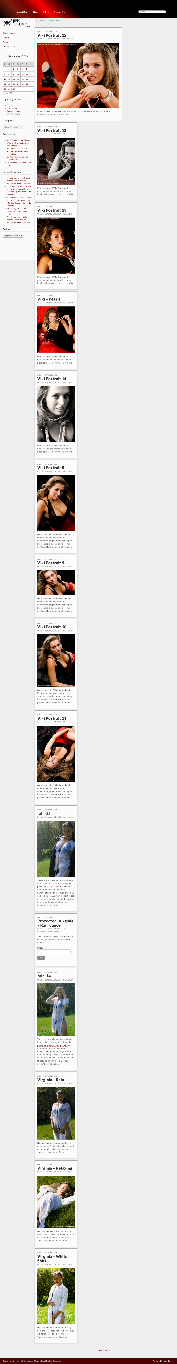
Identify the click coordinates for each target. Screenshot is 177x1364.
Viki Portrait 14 (51, 378)
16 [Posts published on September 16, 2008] (14, 79)
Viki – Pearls (49, 299)
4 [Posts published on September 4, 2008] (22, 69)
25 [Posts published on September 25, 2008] (23, 84)
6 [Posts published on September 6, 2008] (31, 69)
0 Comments (68, 39)
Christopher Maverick (32, 1361)
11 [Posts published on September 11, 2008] (23, 74)
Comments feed (13, 111)
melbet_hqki (12, 178)
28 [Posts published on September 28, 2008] (5, 89)
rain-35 (44, 813)
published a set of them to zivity (52, 887)
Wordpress (169, 1361)
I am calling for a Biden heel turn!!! (17, 211)
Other (45, 12)
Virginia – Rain (50, 1079)
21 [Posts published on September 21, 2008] (5, 84)
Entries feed (12, 108)
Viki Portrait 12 (51, 130)
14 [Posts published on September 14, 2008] (5, 79)
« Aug (5, 93)
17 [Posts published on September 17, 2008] (18, 79)
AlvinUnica (11, 217)
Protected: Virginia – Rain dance (55, 923)
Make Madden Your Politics (18, 140)
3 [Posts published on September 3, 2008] (17, 69)
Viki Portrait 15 (51, 35)
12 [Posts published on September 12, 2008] (27, 74)
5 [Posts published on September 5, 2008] (26, 69)
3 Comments (68, 979)
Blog (35, 12)
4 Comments (68, 817)
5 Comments (68, 471)
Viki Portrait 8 (50, 467)
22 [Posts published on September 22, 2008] (9, 84)
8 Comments (68, 302)
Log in (9, 105)
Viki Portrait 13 (51, 210)
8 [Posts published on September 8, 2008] (8, 74)
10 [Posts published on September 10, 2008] (18, 74)
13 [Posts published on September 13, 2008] (31, 74)
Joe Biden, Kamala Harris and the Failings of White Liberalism (18, 151)
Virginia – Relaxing (54, 1168)
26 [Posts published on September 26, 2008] (27, 84)
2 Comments (68, 722)
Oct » (11, 93)
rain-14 (44, 975)
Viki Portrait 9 (50, 562)
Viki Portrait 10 (51, 626)
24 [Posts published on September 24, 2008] (18, 84)
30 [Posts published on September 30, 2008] (14, 89)
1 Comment (67, 213)
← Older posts (103, 1350)
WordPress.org (13, 114)
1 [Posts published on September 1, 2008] (8, 69)
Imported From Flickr (47, 31)
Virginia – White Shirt (52, 1258)
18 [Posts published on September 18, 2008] (23, 79)
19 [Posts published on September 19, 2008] (27, 79)
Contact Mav (60, 12)
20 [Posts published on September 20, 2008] (31, 79)
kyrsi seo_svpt (13, 209)
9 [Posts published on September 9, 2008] (13, 74)
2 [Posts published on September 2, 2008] (13, 69)
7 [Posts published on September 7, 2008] (4, 74)
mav (41, 39)
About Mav (22, 12)
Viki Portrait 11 (51, 718)
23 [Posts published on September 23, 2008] (14, 84)
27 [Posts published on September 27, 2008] (31, 84)
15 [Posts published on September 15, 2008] (9, 79)
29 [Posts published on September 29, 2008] (9, 89)
